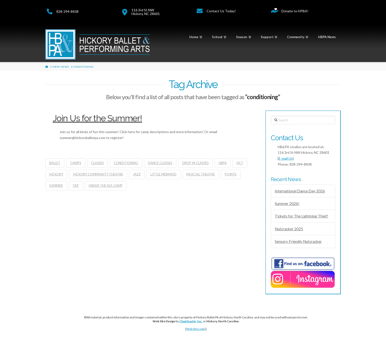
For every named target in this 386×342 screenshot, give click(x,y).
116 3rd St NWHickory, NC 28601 (145, 12)
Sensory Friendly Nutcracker (298, 241)
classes (97, 163)
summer (56, 185)
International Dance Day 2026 (300, 191)
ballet (54, 163)
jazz (137, 174)
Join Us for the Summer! (97, 118)
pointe (231, 174)
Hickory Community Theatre (98, 174)
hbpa (223, 163)
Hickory (56, 174)
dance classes (160, 163)
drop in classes (195, 163)
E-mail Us (286, 158)
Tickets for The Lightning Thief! (301, 216)
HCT (240, 163)
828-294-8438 (67, 11)
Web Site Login (196, 329)
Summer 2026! (287, 203)
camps (75, 163)
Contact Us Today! (221, 11)
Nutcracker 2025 (289, 229)
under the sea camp (106, 185)
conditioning (126, 163)
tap (76, 185)
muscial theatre (200, 174)
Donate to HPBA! (294, 11)
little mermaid (163, 174)
